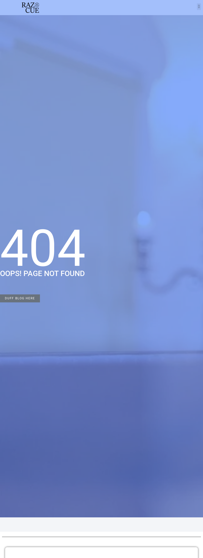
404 (43, 248)
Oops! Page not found (42, 273)
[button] (199, 6)
